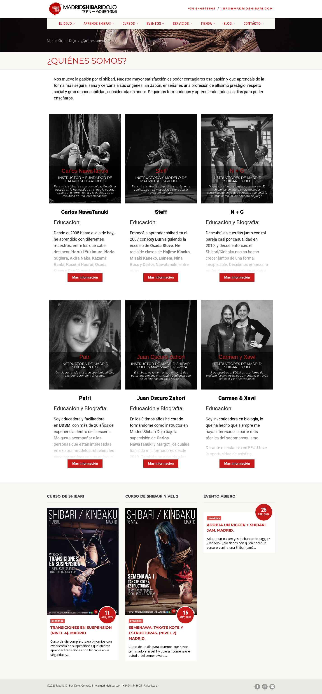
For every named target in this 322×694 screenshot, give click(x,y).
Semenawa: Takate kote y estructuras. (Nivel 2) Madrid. (156, 633)
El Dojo (67, 23)
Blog (229, 23)
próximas (57, 621)
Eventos (155, 23)
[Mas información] (85, 277)
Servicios (182, 23)
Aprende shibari (98, 23)
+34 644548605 (201, 8)
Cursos (130, 23)
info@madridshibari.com (247, 8)
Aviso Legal (151, 685)
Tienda (208, 23)
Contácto (253, 23)
